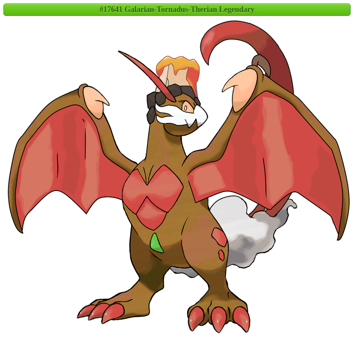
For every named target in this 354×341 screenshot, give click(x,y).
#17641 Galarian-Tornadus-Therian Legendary (177, 9)
